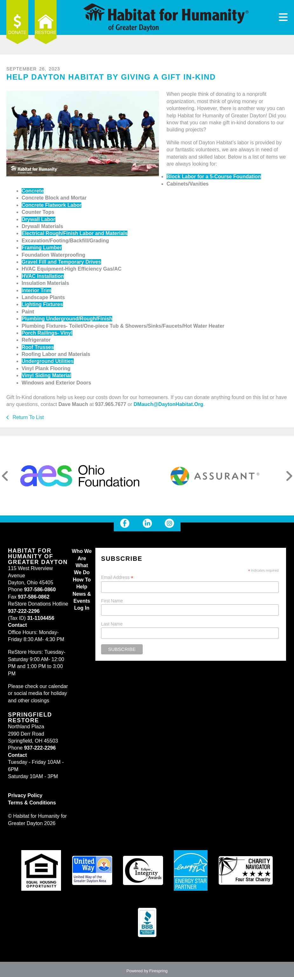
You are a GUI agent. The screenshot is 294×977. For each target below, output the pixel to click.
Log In (81, 608)
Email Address (117, 577)
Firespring (158, 970)
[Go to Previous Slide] (5, 475)
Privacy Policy (25, 795)
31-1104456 (40, 618)
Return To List (27, 417)
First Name (112, 600)
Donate (17, 32)
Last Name (112, 623)
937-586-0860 (40, 589)
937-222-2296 (24, 611)
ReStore (45, 32)
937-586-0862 (34, 597)
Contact (17, 625)
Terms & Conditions (32, 802)
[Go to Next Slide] (289, 475)
